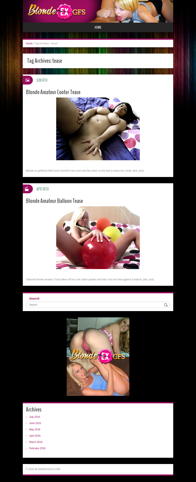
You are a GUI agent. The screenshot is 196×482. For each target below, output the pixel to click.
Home (98, 27)
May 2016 (34, 429)
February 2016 (37, 448)
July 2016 (34, 416)
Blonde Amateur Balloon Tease (54, 201)
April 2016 (35, 435)
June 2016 (35, 423)
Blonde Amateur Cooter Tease (53, 92)
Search (34, 298)
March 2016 (35, 442)
